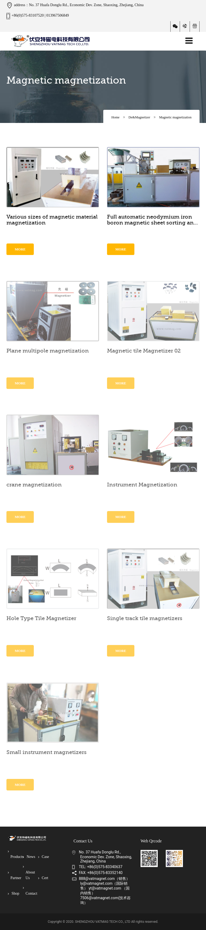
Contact (30, 890)
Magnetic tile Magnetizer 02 (144, 351)
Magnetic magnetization (175, 117)
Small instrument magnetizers (46, 752)
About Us (30, 872)
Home (115, 117)
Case (45, 857)
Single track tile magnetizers (144, 618)
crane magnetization (34, 485)
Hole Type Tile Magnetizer (41, 618)
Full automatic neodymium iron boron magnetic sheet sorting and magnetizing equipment (152, 220)
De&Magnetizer (139, 117)
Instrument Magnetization (142, 485)
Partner (15, 875)
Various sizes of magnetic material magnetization (52, 220)
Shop (14, 893)
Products (15, 854)
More (20, 249)
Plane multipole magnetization (47, 351)
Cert (44, 878)
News (30, 857)
